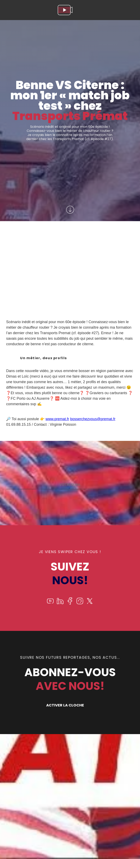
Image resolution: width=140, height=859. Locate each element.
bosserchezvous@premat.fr (92, 419)
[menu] (133, 10)
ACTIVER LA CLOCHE (65, 705)
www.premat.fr (57, 419)
